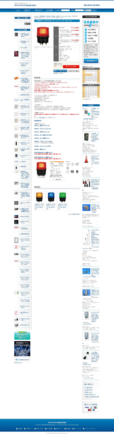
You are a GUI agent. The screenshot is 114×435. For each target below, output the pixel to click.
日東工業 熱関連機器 (25, 149)
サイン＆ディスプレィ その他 (25, 300)
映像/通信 (23, 166)
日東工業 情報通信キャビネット (25, 129)
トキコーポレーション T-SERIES (25, 72)
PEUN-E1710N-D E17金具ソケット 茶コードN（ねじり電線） (95, 272)
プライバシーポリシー (90, 428)
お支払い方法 (89, 389)
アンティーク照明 (25, 203)
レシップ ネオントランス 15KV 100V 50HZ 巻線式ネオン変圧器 (95, 336)
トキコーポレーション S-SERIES (25, 64)
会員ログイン (59, 428)
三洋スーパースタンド (25, 306)
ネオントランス (87, 298)
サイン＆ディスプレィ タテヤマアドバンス (25, 278)
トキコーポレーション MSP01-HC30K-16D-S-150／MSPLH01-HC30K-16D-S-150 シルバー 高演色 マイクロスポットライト (95, 237)
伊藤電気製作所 (25, 233)
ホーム (36, 16)
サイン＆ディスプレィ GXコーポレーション (25, 255)
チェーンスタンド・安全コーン (95, 163)
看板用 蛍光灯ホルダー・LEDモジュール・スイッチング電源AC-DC (25, 55)
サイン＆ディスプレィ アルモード (25, 240)
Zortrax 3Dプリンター (25, 319)
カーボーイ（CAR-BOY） (25, 228)
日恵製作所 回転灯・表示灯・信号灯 (25, 88)
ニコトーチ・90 (66, 16)
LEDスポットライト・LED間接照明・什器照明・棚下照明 (25, 185)
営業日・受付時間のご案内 (92, 396)
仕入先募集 (49, 428)
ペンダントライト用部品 (89, 276)
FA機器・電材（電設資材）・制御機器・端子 (25, 210)
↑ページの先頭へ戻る (74, 214)
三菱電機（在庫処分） (89, 118)
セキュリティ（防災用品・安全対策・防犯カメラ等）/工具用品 (25, 194)
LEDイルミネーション (25, 222)
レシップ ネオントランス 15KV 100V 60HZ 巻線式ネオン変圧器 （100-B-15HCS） (95, 317)
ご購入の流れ (89, 387)
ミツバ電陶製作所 (25, 100)
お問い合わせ (39, 428)
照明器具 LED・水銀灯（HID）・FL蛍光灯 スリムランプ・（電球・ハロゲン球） (25, 175)
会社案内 (20, 428)
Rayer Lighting (25, 216)
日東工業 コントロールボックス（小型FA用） (25, 121)
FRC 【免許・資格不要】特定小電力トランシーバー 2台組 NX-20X (95, 182)
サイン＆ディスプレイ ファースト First (25, 263)
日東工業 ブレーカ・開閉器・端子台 (25, 35)
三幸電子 (23, 161)
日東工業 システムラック (25, 143)
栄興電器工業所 (25, 94)
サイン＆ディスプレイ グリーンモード (25, 293)
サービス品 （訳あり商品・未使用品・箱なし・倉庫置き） (25, 80)
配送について (89, 392)
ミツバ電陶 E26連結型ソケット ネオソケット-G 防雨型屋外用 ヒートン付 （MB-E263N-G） (95, 357)
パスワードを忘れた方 (94, 10)
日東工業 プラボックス (25, 114)
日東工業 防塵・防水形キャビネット (25, 136)
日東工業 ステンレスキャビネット (25, 107)
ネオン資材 (24, 47)
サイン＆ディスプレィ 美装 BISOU (25, 271)
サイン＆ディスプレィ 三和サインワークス (25, 286)
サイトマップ (77, 428)
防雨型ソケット (87, 364)
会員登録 (68, 428)
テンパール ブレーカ (25, 156)
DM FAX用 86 (25, 325)
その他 (94, 212)
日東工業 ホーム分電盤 (25, 42)
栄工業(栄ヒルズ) (25, 313)
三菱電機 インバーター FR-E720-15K (95, 135)
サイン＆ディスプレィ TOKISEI (25, 248)
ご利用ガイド (29, 428)
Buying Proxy (18, 362)
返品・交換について (91, 394)
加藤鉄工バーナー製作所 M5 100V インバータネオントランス (95, 293)
